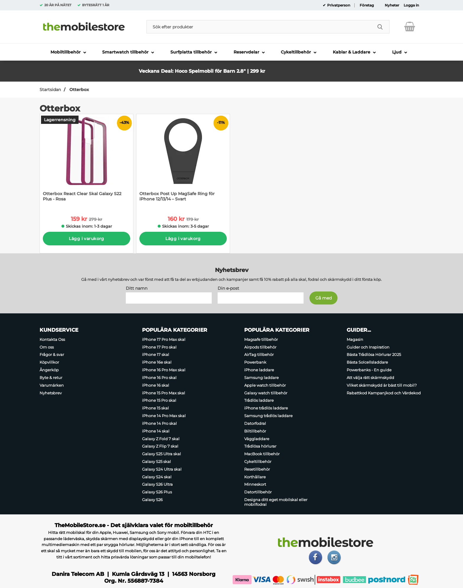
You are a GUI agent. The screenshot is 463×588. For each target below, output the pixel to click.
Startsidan (50, 89)
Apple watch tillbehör (265, 385)
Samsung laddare (261, 377)
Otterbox (78, 89)
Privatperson (338, 5)
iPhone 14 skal (155, 430)
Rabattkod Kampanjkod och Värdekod (384, 392)
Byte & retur (51, 377)
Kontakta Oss (52, 339)
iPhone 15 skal (155, 408)
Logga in (411, 5)
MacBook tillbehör (262, 453)
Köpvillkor (49, 362)
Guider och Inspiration (368, 346)
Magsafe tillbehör (261, 339)
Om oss (47, 346)
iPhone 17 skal (155, 354)
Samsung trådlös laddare (268, 415)
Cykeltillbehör (257, 461)
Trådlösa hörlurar (260, 446)
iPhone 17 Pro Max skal (163, 339)
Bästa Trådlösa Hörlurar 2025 (374, 354)
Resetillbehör (257, 468)
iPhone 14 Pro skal (159, 423)
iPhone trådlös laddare (266, 408)
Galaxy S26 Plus (157, 492)
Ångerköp (49, 369)
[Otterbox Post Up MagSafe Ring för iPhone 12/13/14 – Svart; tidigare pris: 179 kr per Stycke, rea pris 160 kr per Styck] (183, 160)
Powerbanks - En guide (369, 369)
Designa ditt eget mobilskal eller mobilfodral (275, 502)
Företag (367, 5)
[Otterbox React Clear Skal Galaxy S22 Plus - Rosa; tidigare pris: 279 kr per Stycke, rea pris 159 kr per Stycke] (86, 160)
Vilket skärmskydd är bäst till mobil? (382, 385)
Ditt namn (136, 288)
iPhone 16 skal (155, 385)
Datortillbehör (258, 492)
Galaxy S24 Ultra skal (162, 468)
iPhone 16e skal (157, 362)
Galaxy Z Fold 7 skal (161, 438)
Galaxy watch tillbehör (265, 392)
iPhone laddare (259, 369)
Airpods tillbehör (260, 346)
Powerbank (255, 362)
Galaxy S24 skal (157, 476)
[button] (294, 65)
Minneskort (255, 484)
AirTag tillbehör (259, 354)
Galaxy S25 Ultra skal (161, 453)
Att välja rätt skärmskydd (370, 377)
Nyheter (392, 5)
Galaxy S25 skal (156, 461)
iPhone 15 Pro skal (159, 400)
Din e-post (228, 288)
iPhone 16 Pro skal (159, 377)
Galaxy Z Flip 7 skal (160, 446)
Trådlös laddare (259, 400)
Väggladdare (256, 438)
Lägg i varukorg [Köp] (86, 238)
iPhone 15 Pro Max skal (163, 392)
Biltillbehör (255, 430)
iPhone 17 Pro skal (159, 346)
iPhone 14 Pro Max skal (164, 415)
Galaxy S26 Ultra (157, 484)
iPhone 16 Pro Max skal (163, 369)
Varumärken (52, 385)
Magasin (355, 339)
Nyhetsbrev (51, 392)
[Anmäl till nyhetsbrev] (323, 297)
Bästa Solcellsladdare (367, 362)
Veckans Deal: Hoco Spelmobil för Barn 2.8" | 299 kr (202, 71)
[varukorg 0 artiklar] (409, 26)
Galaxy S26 (152, 499)
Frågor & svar (52, 354)
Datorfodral (255, 423)
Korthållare (255, 476)
